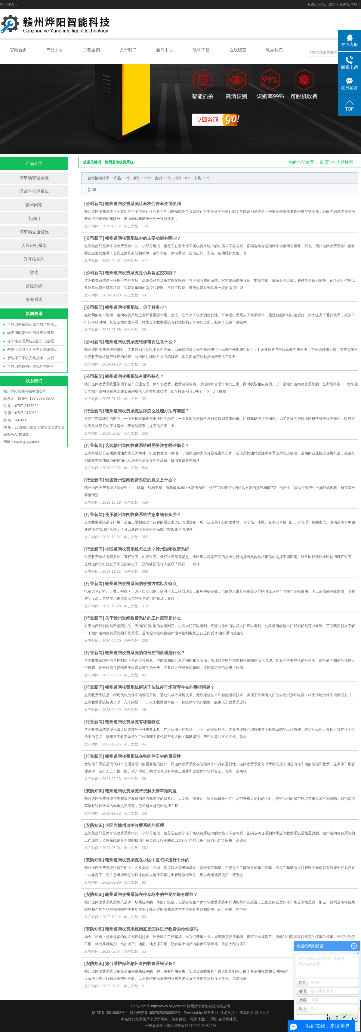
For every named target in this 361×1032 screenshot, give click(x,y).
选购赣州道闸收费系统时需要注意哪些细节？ (147, 445)
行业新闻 (94, 410)
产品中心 (54, 50)
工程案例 (91, 50)
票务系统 (34, 299)
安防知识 (94, 790)
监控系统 (34, 286)
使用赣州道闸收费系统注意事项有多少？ (143, 514)
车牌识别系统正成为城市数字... (32, 324)
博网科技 (246, 1013)
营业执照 (262, 1013)
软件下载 (201, 50)
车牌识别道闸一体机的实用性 (30, 366)
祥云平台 (211, 1013)
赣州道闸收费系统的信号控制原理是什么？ (145, 652)
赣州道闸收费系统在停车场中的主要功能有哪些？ (151, 894)
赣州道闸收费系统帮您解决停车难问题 (141, 790)
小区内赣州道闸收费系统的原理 (134, 825)
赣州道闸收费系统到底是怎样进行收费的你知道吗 (151, 929)
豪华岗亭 (34, 204)
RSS (311, 4)
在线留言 (238, 50)
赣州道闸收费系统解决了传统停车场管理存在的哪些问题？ (159, 687)
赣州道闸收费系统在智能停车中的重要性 (143, 756)
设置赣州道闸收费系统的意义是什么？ (141, 480)
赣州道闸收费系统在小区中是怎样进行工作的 (147, 859)
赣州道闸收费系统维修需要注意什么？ (141, 341)
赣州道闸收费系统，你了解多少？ (136, 307)
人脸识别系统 (34, 245)
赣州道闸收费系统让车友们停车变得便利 (143, 203)
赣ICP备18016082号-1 (110, 1013)
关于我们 (128, 50)
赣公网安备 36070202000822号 (155, 1013)
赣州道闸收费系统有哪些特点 (132, 721)
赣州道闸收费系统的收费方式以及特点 (141, 583)
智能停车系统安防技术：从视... (32, 358)
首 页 (324, 162)
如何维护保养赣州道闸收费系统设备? (140, 963)
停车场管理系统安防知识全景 (30, 341)
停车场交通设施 (34, 231)
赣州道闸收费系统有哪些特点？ (134, 376)
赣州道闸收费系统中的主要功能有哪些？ (143, 238)
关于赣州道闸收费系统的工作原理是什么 (143, 618)
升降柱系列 (34, 258)
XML (322, 4)
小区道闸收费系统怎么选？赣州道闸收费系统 (147, 549)
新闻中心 (164, 50)
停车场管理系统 (34, 177)
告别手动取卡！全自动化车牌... (32, 350)
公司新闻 (94, 203)
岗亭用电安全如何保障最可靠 (30, 333)
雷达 (34, 272)
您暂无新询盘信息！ (345, 4)
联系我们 (274, 50)
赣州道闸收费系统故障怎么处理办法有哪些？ (147, 410)
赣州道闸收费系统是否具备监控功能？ (141, 272)
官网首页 (18, 50)
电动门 (34, 218)
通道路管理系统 (34, 191)
